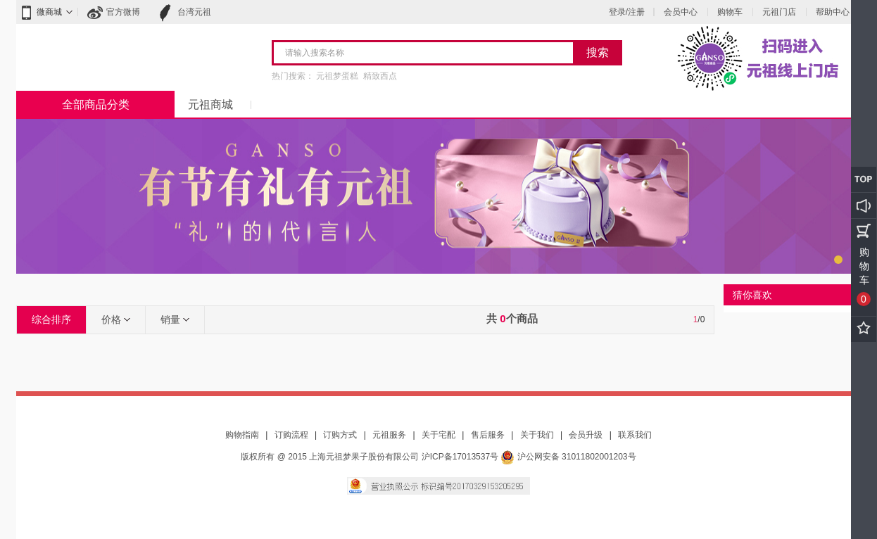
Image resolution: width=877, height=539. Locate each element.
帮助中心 (833, 12)
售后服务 (488, 435)
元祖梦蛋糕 (337, 76)
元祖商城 (210, 104)
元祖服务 (389, 435)
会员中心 (681, 12)
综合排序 (51, 319)
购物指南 (242, 435)
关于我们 (537, 435)
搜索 (597, 52)
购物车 (730, 12)
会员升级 (585, 435)
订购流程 (291, 435)
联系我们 (635, 435)
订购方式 (340, 435)
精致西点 (380, 76)
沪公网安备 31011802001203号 (568, 457)
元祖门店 (779, 12)
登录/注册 (627, 12)
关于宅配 (438, 435)
